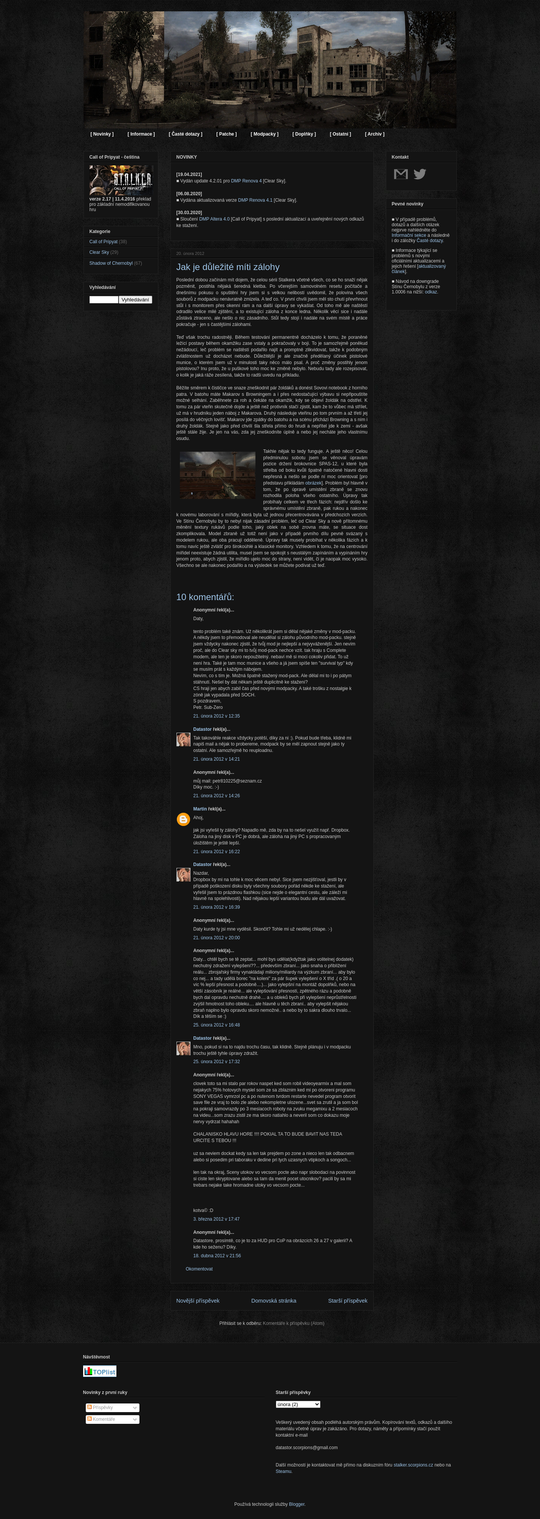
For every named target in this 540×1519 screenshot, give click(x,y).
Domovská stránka (273, 1301)
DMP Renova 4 (246, 181)
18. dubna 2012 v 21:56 (217, 1255)
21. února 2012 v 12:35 (216, 716)
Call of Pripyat (104, 241)
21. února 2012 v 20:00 (216, 937)
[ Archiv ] (375, 134)
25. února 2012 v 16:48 (216, 1025)
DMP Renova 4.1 (255, 200)
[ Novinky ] (102, 134)
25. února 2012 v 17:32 (216, 1061)
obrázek (313, 483)
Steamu (283, 1471)
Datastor (202, 729)
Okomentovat (199, 1269)
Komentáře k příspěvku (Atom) (294, 1323)
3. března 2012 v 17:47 (216, 1219)
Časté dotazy (430, 240)
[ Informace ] (141, 134)
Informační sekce (409, 235)
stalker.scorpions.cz (413, 1465)
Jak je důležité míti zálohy (228, 267)
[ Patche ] (227, 134)
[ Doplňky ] (304, 134)
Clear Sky (99, 252)
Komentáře (101, 1419)
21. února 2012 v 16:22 (216, 851)
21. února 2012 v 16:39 (216, 907)
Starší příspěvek (348, 1301)
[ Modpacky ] (265, 134)
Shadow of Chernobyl (111, 263)
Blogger (297, 1504)
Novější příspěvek (198, 1301)
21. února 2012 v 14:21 (216, 759)
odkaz (431, 292)
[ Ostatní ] (340, 134)
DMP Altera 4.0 (214, 219)
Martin (200, 809)
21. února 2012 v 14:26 (216, 795)
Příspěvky (100, 1407)
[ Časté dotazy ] (186, 134)
